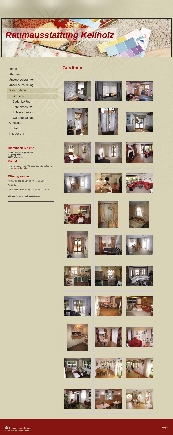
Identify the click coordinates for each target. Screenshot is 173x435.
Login (165, 427)
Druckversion (13, 428)
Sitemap (27, 428)
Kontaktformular (20, 168)
